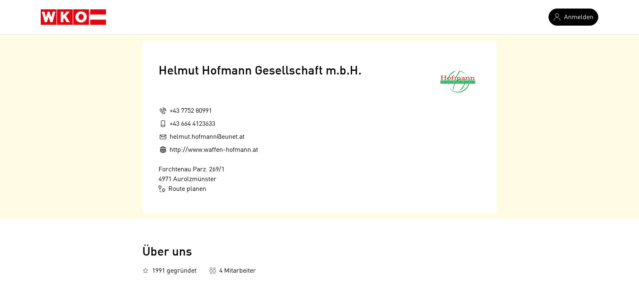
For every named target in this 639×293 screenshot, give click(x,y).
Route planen (182, 189)
